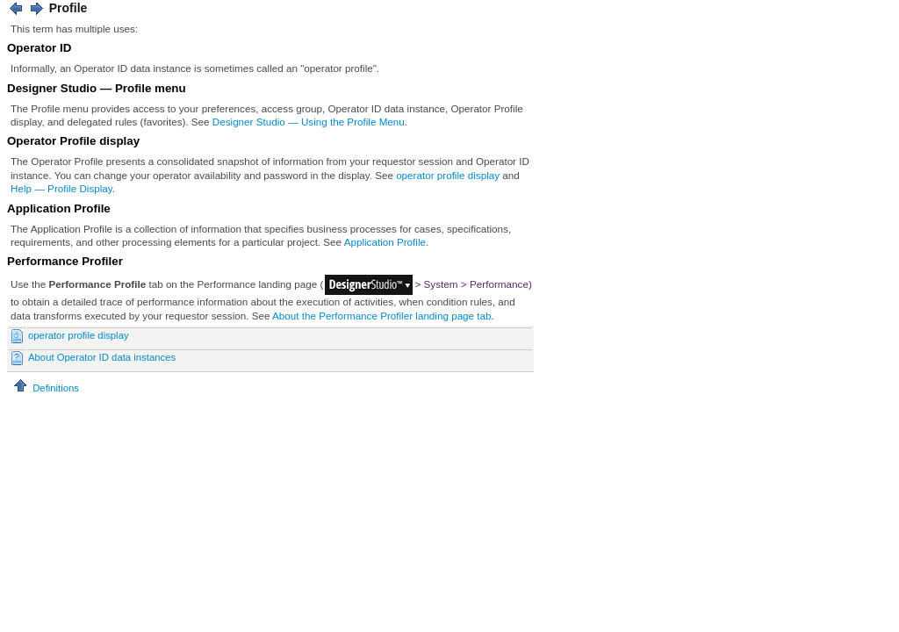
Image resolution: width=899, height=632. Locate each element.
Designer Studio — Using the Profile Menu (308, 121)
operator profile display (448, 175)
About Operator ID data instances (102, 357)
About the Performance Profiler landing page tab (381, 315)
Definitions (45, 388)
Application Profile (385, 242)
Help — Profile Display (61, 188)
